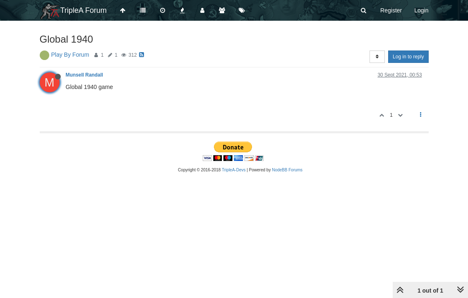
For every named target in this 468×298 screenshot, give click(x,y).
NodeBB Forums (287, 170)
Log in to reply (408, 57)
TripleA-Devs (233, 170)
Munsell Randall (84, 75)
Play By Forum (70, 54)
